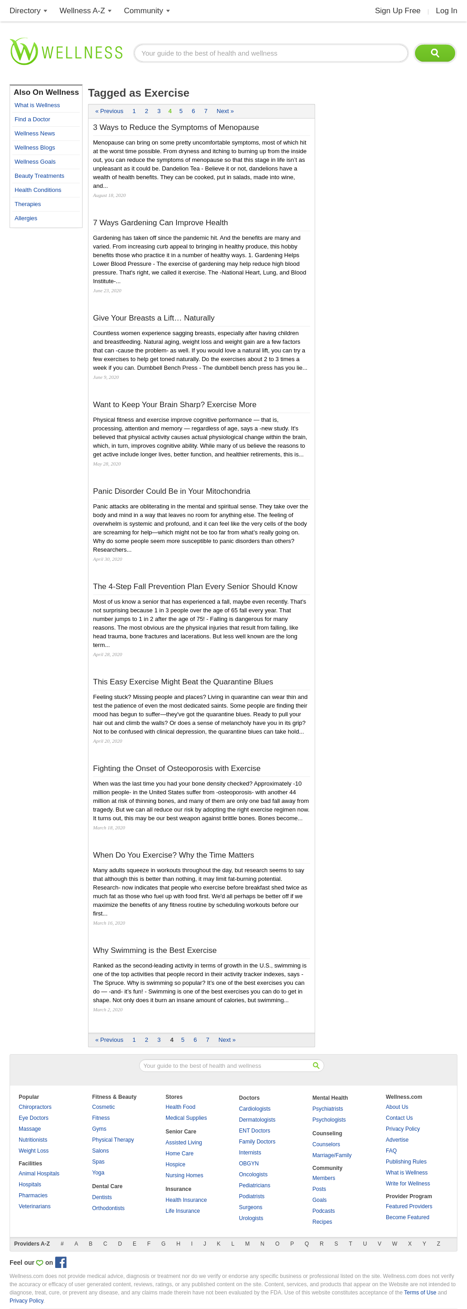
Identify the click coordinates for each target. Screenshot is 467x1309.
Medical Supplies (186, 1118)
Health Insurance (186, 1200)
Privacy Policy (403, 1129)
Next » (225, 111)
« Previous (109, 111)
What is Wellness (37, 105)
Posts (319, 1189)
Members (323, 1178)
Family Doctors (257, 1141)
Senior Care (181, 1131)
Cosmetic (103, 1107)
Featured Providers (409, 1206)
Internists (250, 1152)
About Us (397, 1107)
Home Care (179, 1153)
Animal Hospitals (39, 1173)
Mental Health (330, 1098)
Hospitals (30, 1184)
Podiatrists (252, 1196)
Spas (98, 1162)
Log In (446, 10)
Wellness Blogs (35, 147)
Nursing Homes (184, 1175)
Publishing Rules (406, 1162)
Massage (30, 1129)
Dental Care (107, 1186)
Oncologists (253, 1174)
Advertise (397, 1140)
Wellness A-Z (82, 10)
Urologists (251, 1218)
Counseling (327, 1133)
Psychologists (329, 1120)
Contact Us (399, 1118)
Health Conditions (38, 189)
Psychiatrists (327, 1109)
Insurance (179, 1189)
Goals (319, 1200)
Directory (25, 10)
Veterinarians (35, 1206)
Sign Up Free (397, 10)
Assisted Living (184, 1142)
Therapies (28, 204)
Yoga (98, 1172)
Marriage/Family (332, 1155)
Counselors (326, 1144)
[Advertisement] (46, 369)
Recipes (322, 1222)
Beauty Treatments (39, 175)
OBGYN (249, 1163)
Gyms (99, 1129)
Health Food (180, 1107)
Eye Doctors (33, 1118)
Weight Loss (34, 1151)
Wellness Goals (35, 161)
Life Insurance (183, 1211)
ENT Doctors (254, 1131)
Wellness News (35, 133)
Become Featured (407, 1217)
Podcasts (323, 1211)
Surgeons (250, 1207)
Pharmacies (33, 1195)
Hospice (175, 1164)
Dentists (102, 1197)
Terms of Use (420, 1292)
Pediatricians (254, 1185)
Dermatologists (257, 1120)
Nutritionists (33, 1140)
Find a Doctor (32, 119)
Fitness (101, 1118)
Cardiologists (254, 1109)
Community (143, 10)
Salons (100, 1151)
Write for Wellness (408, 1183)
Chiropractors (35, 1107)
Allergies (26, 218)
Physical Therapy (113, 1140)
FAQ (391, 1151)
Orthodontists (108, 1208)
